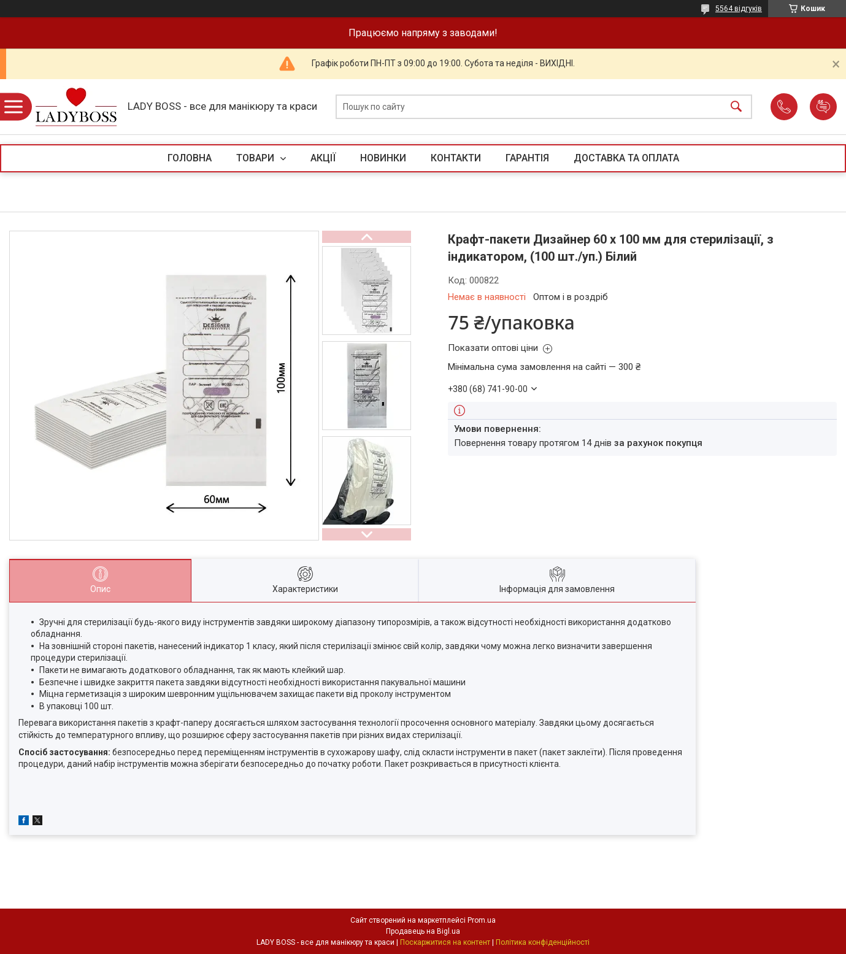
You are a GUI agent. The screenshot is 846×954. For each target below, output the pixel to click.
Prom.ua (481, 920)
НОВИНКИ (383, 158)
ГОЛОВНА (189, 158)
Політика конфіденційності (543, 942)
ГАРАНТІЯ (527, 158)
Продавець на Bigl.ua (423, 931)
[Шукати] (736, 107)
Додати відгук (823, 106)
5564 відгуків (738, 8)
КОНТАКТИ (456, 158)
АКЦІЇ (323, 158)
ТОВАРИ (256, 158)
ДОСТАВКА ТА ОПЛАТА (626, 158)
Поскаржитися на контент (445, 942)
